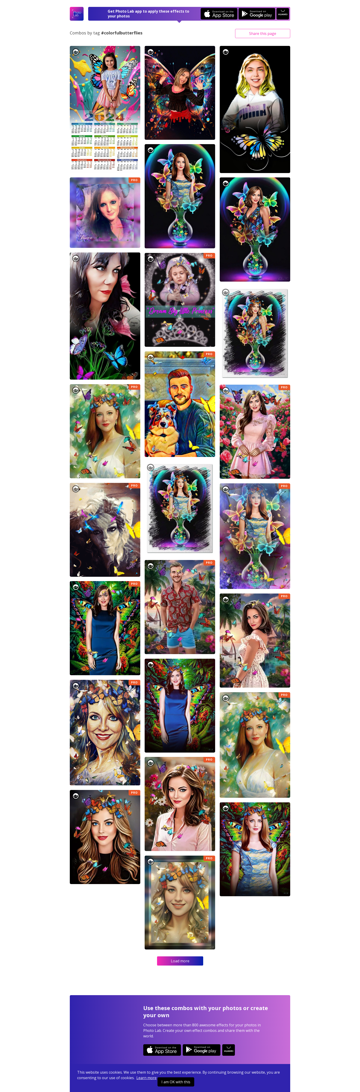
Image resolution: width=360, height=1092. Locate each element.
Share (262, 33)
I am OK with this (175, 1081)
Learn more (146, 1077)
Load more (180, 960)
